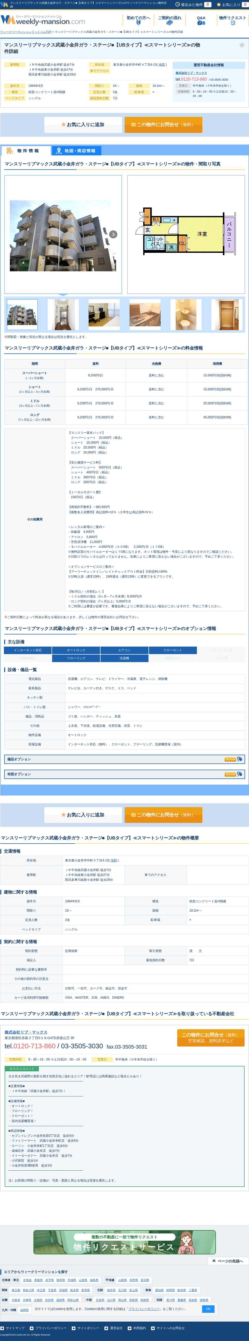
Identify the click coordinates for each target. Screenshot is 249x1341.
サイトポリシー (88, 1328)
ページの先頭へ (230, 1261)
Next (113, 234)
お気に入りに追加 (82, 124)
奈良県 (49, 1299)
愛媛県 (181, 1299)
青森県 (38, 1280)
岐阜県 (181, 1290)
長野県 (134, 1280)
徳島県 (204, 1299)
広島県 (100, 1299)
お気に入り (235, 5)
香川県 (170, 1299)
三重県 (193, 1290)
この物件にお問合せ (163, 124)
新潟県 (145, 1280)
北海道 (27, 1280)
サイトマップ (15, 1328)
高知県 (193, 1299)
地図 (162, 64)
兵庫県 (27, 1299)
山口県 (111, 1299)
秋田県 (60, 1280)
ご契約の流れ (169, 18)
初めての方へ (138, 18)
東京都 (16, 1290)
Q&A (201, 18)
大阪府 (16, 1299)
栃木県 (74, 1290)
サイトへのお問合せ (171, 1328)
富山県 (133, 1290)
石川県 (122, 1290)
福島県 (94, 1280)
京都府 (38, 1299)
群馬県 (85, 1290)
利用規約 (139, 1328)
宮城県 (72, 1280)
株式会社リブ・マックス (191, 72)
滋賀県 (60, 1299)
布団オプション (121, 773)
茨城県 (63, 1290)
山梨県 (122, 1280)
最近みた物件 (196, 5)
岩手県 (49, 1280)
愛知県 (159, 1290)
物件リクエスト (232, 18)
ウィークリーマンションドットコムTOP (26, 31)
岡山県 (122, 1299)
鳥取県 (133, 1299)
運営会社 (116, 1328)
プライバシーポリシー (51, 1328)
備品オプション (121, 758)
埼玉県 (41, 1290)
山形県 (83, 1280)
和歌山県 (73, 1299)
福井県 (111, 1290)
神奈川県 (28, 1290)
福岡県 (24, 1310)
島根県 (144, 1299)
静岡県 (170, 1290)
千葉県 (52, 1290)
